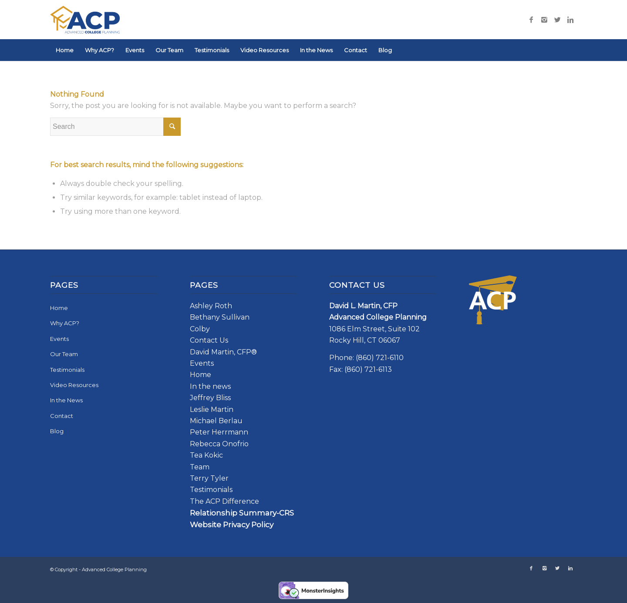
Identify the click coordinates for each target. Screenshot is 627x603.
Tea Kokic (206, 455)
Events (59, 338)
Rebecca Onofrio (219, 444)
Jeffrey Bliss (210, 398)
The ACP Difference (224, 501)
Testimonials (67, 369)
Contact (61, 415)
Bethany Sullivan (219, 317)
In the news (210, 386)
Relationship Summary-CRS (242, 513)
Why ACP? (64, 323)
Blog (57, 431)
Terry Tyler (209, 478)
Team (199, 467)
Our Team (64, 353)
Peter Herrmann (219, 432)
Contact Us (209, 340)
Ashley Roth (211, 306)
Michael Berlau (216, 421)
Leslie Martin (211, 409)
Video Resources (74, 384)
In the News (66, 400)
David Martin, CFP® (223, 352)
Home (59, 307)
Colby (200, 329)
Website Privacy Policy (231, 524)
